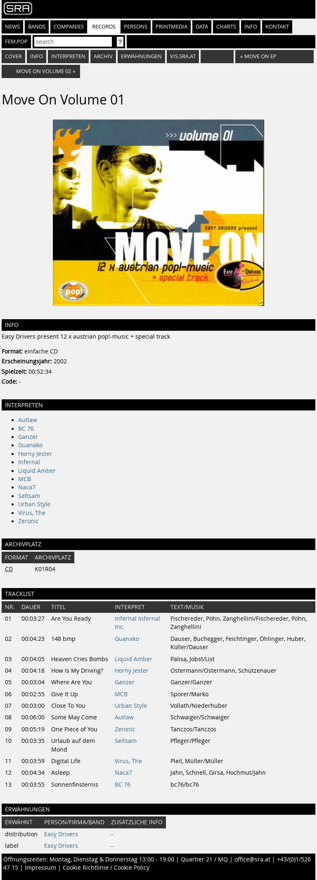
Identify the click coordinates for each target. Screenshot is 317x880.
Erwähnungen (141, 56)
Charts (226, 26)
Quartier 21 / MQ (204, 859)
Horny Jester (35, 454)
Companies (69, 26)
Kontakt (277, 26)
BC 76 (26, 428)
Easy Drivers (61, 834)
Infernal (29, 462)
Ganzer (28, 437)
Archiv (103, 56)
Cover (13, 56)
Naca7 (26, 487)
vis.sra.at (183, 56)
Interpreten (68, 56)
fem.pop (16, 41)
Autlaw (27, 420)
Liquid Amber (37, 470)
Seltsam (29, 496)
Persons (135, 26)
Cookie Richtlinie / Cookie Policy (106, 867)
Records (104, 26)
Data (202, 26)
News (12, 26)
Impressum (40, 867)
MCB (24, 479)
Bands (36, 26)
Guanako (30, 445)
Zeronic (28, 521)
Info (250, 26)
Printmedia (171, 26)
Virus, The (31, 513)
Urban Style (34, 504)
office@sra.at (252, 859)
